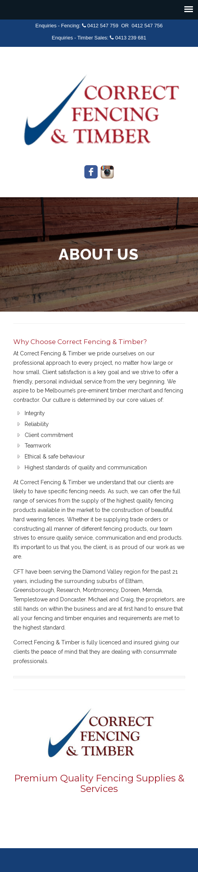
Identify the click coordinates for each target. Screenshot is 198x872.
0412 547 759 (102, 26)
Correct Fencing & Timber (99, 107)
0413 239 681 (130, 38)
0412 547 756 (147, 26)
